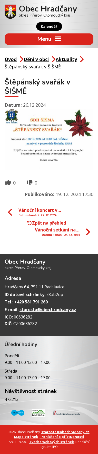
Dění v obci (36, 59)
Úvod (11, 59)
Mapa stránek (26, 436)
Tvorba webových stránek (51, 441)
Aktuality (66, 59)
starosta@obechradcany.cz (47, 309)
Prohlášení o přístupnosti (62, 436)
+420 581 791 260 (31, 302)
